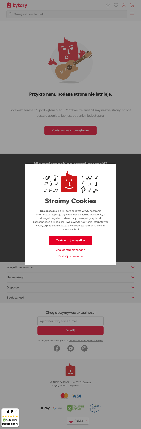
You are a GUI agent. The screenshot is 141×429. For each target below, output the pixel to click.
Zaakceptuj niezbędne (70, 250)
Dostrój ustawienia (70, 256)
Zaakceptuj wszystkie (70, 240)
